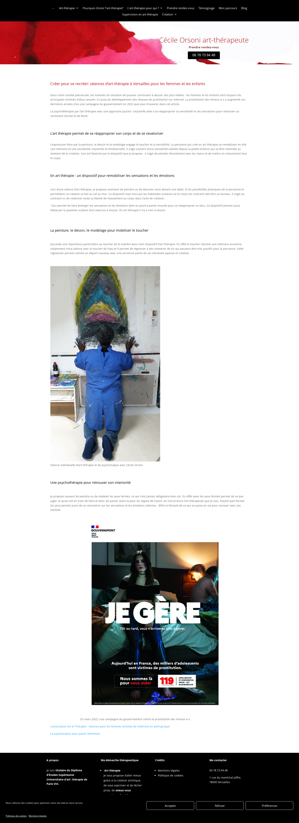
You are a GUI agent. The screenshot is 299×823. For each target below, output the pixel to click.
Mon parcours (228, 8)
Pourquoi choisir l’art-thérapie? (103, 8)
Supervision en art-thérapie (140, 14)
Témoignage (207, 8)
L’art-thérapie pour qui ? (143, 8)
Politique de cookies (16, 816)
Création (167, 14)
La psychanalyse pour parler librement (75, 733)
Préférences (269, 806)
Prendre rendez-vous (180, 8)
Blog (244, 8)
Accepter (170, 806)
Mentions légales (38, 816)
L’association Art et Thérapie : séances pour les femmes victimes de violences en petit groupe (110, 726)
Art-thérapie (67, 8)
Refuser (220, 806)
